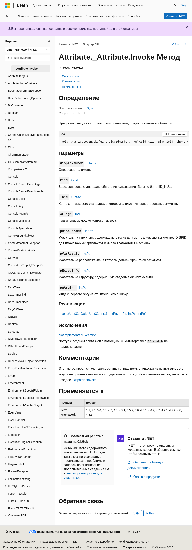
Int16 (78, 214)
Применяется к (71, 86)
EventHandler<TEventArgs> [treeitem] (25, 427)
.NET (75, 44)
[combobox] (27, 50)
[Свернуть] (49, 41)
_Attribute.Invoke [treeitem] (26, 68)
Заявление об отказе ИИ (19, 541)
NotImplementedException (78, 335)
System (91, 108)
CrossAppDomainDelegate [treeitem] (25, 272)
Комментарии (71, 81)
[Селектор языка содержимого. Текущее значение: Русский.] (13, 532)
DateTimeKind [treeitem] (17, 294)
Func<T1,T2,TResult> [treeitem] (21, 508)
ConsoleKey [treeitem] (15, 206)
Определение (71, 76)
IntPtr (89, 231)
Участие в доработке (100, 541)
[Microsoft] (7, 5)
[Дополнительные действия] (185, 44)
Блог (75, 541)
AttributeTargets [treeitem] (18, 76)
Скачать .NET (175, 16)
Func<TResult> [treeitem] (17, 493)
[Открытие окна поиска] (175, 5)
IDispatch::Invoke (84, 380)
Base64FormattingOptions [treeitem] (24, 98)
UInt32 (91, 163)
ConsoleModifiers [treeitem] (19, 221)
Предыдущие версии (54, 541)
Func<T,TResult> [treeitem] (19, 501)
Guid (74, 180)
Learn (63, 44)
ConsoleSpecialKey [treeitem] (20, 228)
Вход (184, 5)
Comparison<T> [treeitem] (18, 169)
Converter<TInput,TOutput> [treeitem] (25, 265)
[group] (124, 142)
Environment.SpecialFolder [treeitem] (25, 390)
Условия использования (102, 547)
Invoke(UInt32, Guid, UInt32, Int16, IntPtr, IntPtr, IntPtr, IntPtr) (102, 313)
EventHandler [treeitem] (16, 420)
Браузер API (91, 44)
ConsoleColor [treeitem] (16, 198)
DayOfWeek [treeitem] (15, 309)
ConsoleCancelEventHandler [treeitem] (26, 191)
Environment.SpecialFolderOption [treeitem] (29, 397)
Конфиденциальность (133, 541)
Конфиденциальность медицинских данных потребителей (41, 547)
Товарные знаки (133, 547)
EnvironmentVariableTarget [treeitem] (25, 405)
